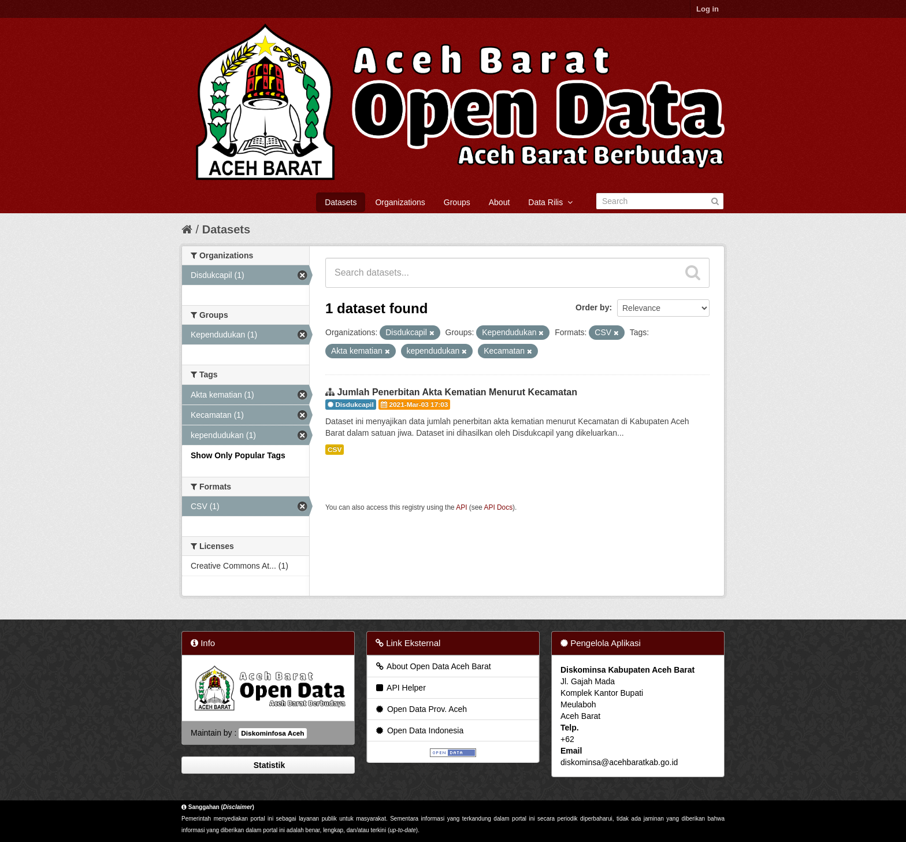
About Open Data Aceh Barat (432, 666)
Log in (707, 9)
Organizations (400, 202)
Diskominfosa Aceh (272, 733)
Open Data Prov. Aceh (420, 709)
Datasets (341, 202)
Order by (592, 307)
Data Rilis (550, 202)
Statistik (268, 765)
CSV (334, 450)
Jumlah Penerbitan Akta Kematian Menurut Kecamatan (457, 392)
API (461, 507)
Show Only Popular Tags (238, 455)
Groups (457, 202)
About (499, 202)
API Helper (400, 687)
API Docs (498, 507)
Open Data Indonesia (418, 730)
